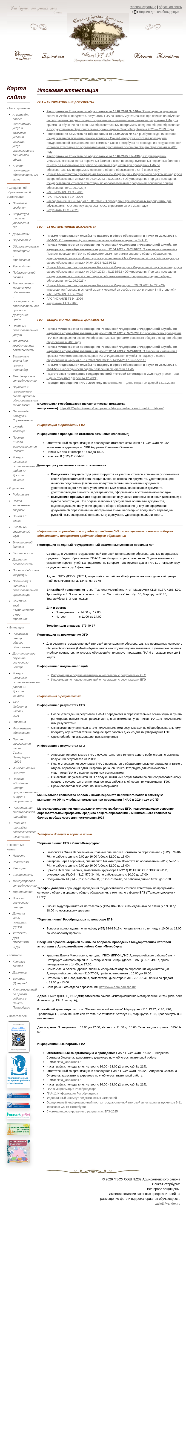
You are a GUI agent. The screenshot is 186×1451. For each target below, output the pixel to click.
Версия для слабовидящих (155, 12)
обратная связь (170, 7)
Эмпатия (19, 722)
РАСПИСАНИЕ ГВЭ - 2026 (64, 196)
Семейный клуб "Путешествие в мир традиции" (23, 610)
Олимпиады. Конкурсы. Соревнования (23, 416)
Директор (20, 972)
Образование (22, 240)
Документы (21, 234)
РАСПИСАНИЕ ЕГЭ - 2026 (64, 294)
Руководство (22, 266)
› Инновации (15, 627)
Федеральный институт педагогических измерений (81, 1098)
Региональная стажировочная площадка (24, 812)
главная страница (143, 7)
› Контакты (14, 955)
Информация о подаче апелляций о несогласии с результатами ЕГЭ (98, 679)
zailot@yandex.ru (167, 1203)
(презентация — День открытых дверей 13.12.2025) (110, 382)
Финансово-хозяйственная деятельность (23, 345)
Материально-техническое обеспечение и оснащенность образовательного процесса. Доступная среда (26, 301)
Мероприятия (22, 892)
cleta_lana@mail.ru (69, 1062)
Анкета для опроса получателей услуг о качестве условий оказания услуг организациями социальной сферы (23, 137)
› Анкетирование (18, 108)
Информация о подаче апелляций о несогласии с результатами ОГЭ (98, 675)
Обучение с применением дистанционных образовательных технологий (25, 396)
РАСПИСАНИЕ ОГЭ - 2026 (64, 192)
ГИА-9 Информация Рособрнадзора (71, 1089)
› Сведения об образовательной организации (18, 192)
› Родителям (15, 488)
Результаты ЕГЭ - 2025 (62, 303)
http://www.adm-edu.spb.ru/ (117, 987)
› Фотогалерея (17, 1016)
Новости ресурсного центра (21, 903)
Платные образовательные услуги (25, 330)
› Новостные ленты (15, 847)
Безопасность (23, 553)
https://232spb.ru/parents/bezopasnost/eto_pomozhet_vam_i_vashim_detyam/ (111, 408)
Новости (19, 855)
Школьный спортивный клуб (21, 531)
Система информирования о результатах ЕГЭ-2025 (82, 1111)
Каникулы (19, 868)
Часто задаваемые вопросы (21, 505)
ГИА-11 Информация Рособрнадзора (72, 1093)
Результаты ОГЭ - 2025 (62, 210)
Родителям (21, 494)
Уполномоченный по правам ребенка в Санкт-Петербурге (25, 998)
